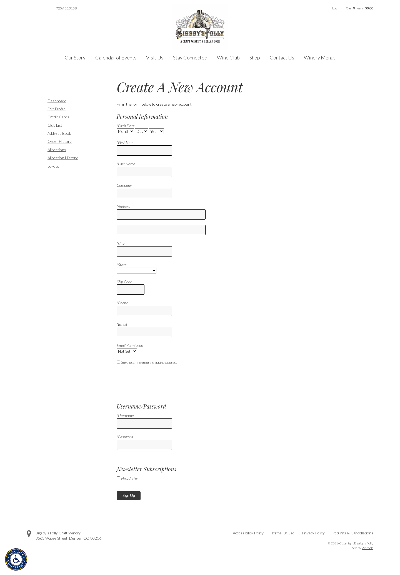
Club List (55, 125)
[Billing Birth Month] (125, 131)
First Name (126, 142)
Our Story (75, 57)
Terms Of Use (282, 533)
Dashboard (57, 100)
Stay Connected (190, 57)
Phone (122, 302)
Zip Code (124, 281)
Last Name (126, 163)
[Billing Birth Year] (156, 131)
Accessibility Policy (248, 533)
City (120, 243)
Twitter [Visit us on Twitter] (36, 8)
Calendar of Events (115, 57)
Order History (60, 141)
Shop (254, 57)
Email (122, 324)
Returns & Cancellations (352, 533)
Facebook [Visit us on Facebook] (29, 8)
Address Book (59, 133)
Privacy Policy (313, 533)
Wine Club (228, 57)
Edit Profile (57, 108)
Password (125, 436)
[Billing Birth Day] (141, 131)
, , (68, 538)
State (121, 264)
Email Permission (130, 345)
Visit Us (154, 57)
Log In (336, 8)
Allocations (57, 149)
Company (124, 185)
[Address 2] (161, 230)
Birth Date (125, 125)
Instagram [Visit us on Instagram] (44, 8)
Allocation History (63, 157)
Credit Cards (58, 116)
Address (123, 206)
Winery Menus (320, 57)
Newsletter (129, 478)
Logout (53, 166)
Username (125, 415)
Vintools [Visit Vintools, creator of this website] (367, 548)
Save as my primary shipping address (149, 362)
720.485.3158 (66, 8)
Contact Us (282, 57)
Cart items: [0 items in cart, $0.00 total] (359, 8)
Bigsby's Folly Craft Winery (58, 533)
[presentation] (159, 381)
